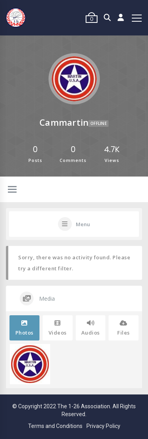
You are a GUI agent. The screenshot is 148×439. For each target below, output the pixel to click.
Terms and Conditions (55, 426)
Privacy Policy (103, 426)
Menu (83, 224)
